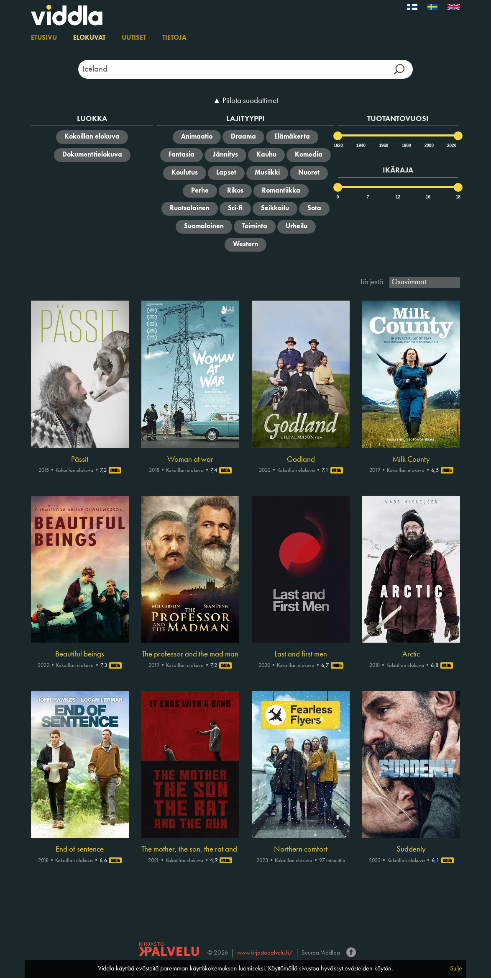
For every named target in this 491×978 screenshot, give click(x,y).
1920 (338, 145)
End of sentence (80, 849)
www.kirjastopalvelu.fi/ (265, 953)
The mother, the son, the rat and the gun (190, 849)
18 (458, 197)
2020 (451, 145)
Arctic (411, 654)
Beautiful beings (79, 654)
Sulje (456, 968)
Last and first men (300, 654)
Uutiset (134, 38)
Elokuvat (89, 38)
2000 (429, 145)
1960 (383, 145)
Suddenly (411, 849)
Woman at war (190, 460)
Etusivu (44, 38)
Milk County (411, 460)
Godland (301, 460)
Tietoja (174, 38)
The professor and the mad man (190, 654)
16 (428, 197)
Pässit (79, 460)
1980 (405, 145)
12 (398, 197)
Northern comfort (300, 849)
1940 (360, 145)
